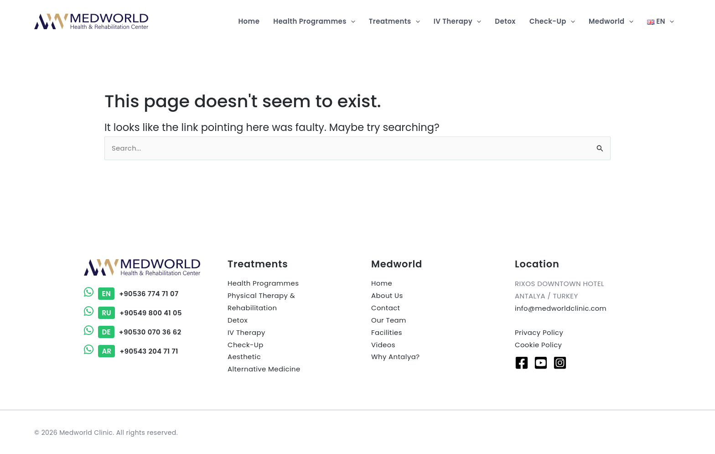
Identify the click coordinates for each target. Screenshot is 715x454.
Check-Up (246, 345)
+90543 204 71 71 (131, 350)
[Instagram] (560, 363)
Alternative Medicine (264, 370)
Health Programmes (263, 284)
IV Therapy (246, 333)
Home (381, 284)
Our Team (388, 321)
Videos (383, 345)
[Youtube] (541, 363)
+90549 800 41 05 (133, 313)
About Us (387, 296)
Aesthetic (244, 358)
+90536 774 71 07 (132, 294)
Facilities (386, 333)
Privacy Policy (539, 333)
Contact (385, 308)
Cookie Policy (538, 345)
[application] (351, 21)
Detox (238, 321)
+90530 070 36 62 (133, 331)
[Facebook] (521, 363)
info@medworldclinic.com (561, 308)
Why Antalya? (395, 358)
